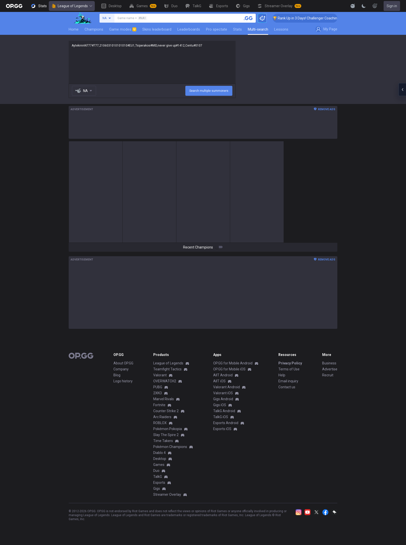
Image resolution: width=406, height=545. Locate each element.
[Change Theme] (364, 6)
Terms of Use (289, 369)
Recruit (327, 375)
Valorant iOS (223, 393)
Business (329, 363)
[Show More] (353, 6)
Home (74, 29)
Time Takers (163, 441)
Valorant (160, 375)
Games (158, 465)
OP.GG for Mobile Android (233, 363)
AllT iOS (219, 381)
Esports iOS (222, 429)
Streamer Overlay (167, 494)
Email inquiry (288, 381)
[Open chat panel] (402, 89)
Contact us (286, 387)
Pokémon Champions (170, 447)
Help (281, 375)
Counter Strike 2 (166, 411)
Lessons (281, 29)
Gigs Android (223, 399)
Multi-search (258, 29)
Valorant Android (226, 387)
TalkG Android (224, 411)
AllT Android (223, 375)
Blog (116, 375)
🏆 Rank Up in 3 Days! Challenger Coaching (311, 18)
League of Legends (72, 6)
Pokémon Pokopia (167, 429)
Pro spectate (216, 29)
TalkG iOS (220, 417)
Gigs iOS (219, 405)
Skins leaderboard (156, 29)
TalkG (157, 477)
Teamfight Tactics (167, 369)
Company (121, 369)
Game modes (122, 29)
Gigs (156, 489)
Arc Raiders (162, 417)
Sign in (392, 6)
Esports (159, 483)
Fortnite (159, 405)
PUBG (157, 387)
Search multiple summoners (208, 91)
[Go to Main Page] (14, 6)
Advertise (329, 369)
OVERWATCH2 (164, 381)
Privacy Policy (290, 363)
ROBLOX (160, 423)
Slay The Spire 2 (166, 435)
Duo (156, 471)
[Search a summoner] (248, 18)
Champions (94, 29)
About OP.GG (123, 363)
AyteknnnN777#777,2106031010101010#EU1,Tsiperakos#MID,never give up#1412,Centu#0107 (152, 62)
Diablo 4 (159, 453)
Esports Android (225, 423)
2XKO (157, 393)
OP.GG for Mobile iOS (229, 369)
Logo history (123, 381)
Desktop (159, 459)
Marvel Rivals (163, 399)
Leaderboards (188, 29)
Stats (237, 29)
